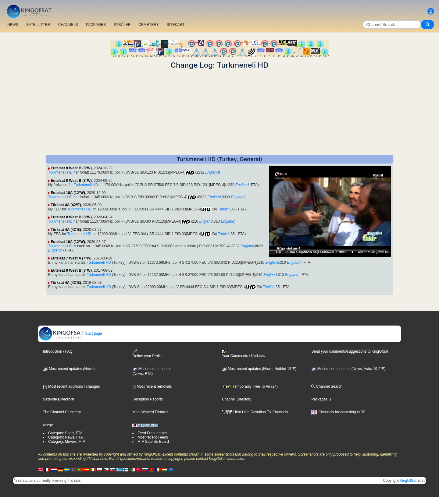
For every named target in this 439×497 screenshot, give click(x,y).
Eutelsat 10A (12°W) (68, 193)
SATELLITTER (38, 25)
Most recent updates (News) (69, 369)
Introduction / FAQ (58, 351)
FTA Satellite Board (153, 441)
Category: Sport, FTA (65, 433)
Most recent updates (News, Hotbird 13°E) (259, 369)
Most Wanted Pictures (150, 412)
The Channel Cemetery (62, 412)
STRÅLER (122, 25)
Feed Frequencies (152, 433)
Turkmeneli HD (60, 172)
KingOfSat (408, 480)
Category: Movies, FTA (66, 441)
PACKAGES (96, 25)
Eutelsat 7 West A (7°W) (71, 258)
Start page (70, 333)
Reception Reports (147, 399)
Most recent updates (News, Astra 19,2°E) (348, 369)
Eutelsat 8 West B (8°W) (71, 168)
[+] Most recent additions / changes (71, 386)
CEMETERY (148, 25)
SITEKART (175, 25)
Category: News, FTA (65, 437)
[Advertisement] (219, 112)
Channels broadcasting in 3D (338, 412)
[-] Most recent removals (152, 386)
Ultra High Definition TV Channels (255, 412)
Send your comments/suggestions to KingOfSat (349, 351)
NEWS (12, 25)
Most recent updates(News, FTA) (151, 371)
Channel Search (326, 386)
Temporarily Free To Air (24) (250, 386)
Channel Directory (236, 399)
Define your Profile (147, 353)
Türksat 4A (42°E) (66, 205)
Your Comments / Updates (243, 354)
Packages (319, 399)
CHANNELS (68, 25)
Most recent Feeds (152, 437)
